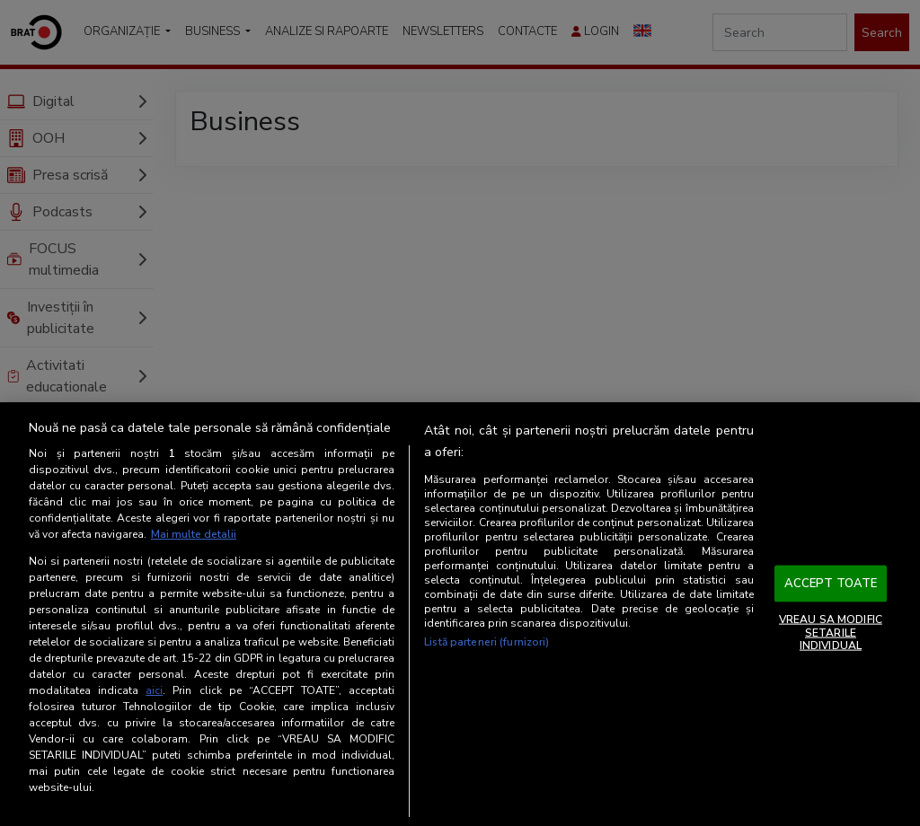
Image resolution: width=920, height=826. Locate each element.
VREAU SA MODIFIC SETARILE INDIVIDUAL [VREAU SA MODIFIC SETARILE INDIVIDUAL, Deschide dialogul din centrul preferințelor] (830, 632)
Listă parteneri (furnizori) (486, 642)
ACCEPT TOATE (831, 583)
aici (154, 690)
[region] (460, 614)
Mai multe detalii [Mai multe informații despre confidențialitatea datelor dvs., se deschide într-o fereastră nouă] (193, 534)
